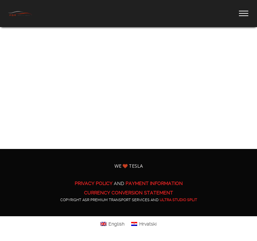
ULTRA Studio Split (178, 200)
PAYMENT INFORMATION (154, 183)
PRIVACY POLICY (93, 183)
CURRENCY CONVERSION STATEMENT (128, 192)
